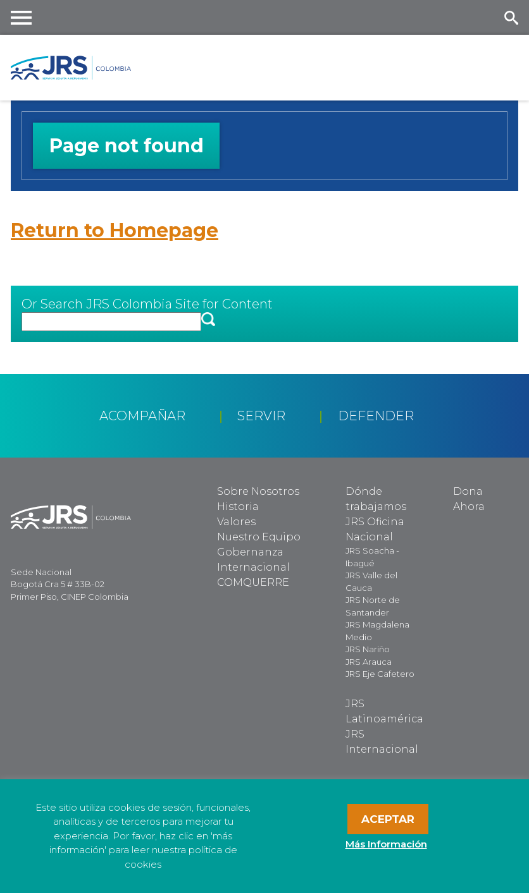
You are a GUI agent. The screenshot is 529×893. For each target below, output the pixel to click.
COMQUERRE (253, 582)
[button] (208, 320)
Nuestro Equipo (259, 537)
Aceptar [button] (387, 819)
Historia (238, 507)
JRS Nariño (367, 649)
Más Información (386, 844)
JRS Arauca (368, 662)
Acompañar (142, 415)
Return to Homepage (114, 230)
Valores (236, 522)
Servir (261, 415)
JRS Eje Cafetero (379, 674)
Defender (376, 415)
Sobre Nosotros (258, 491)
